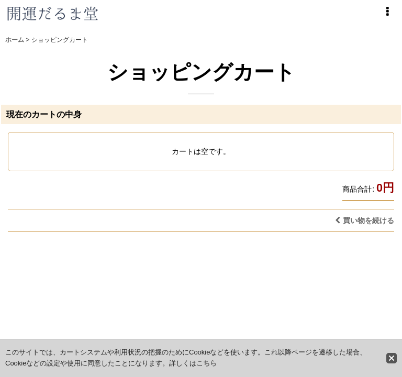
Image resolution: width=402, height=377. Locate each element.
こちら (206, 363)
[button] (387, 11)
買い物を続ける (364, 220)
